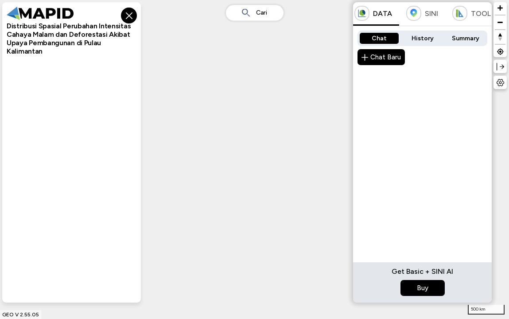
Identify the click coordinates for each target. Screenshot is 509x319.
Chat (379, 38)
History (423, 38)
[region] (254, 159)
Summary (465, 38)
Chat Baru (381, 57)
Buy (422, 288)
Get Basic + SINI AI (422, 271)
